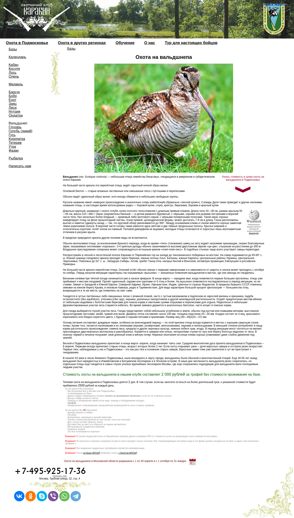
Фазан (14, 150)
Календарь (17, 57)
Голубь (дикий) (20, 131)
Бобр (13, 96)
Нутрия (14, 111)
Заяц (12, 104)
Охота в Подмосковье (27, 43)
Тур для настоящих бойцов (191, 43)
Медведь (16, 84)
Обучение (125, 43)
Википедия (254, 233)
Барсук (14, 92)
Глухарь (15, 127)
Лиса (12, 107)
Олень (14, 76)
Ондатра (16, 115)
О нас (149, 43)
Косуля (14, 69)
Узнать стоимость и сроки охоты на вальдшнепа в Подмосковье (243, 178)
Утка (12, 146)
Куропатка (17, 139)
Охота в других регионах (82, 43)
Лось (12, 72)
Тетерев (15, 143)
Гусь (12, 135)
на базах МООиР (91, 453)
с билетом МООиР (128, 453)
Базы (13, 49)
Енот (12, 100)
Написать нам (20, 166)
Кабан (13, 65)
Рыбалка (16, 158)
